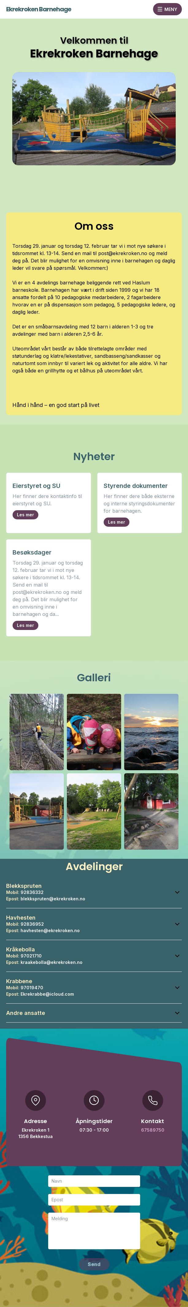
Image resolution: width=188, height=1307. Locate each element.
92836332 (32, 892)
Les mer (25, 514)
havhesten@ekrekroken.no (50, 930)
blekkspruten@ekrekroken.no (53, 898)
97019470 (32, 987)
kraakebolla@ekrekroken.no (51, 962)
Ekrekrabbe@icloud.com (47, 994)
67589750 (152, 1130)
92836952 (32, 924)
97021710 (31, 955)
